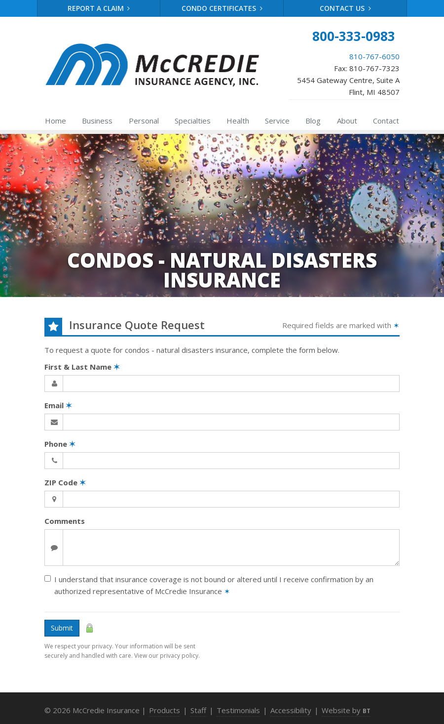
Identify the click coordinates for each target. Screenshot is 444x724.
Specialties (193, 121)
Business (97, 121)
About (347, 121)
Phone (59, 444)
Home (55, 121)
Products (164, 710)
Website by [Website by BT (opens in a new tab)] (346, 710)
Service (277, 121)
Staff (198, 710)
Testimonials (238, 710)
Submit (62, 628)
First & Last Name (82, 367)
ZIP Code (65, 482)
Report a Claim (99, 8)
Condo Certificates (222, 8)
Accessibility (290, 710)
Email (58, 405)
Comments (64, 521)
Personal (144, 121)
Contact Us (345, 8)
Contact (386, 121)
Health (237, 121)
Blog (313, 121)
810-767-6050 (374, 56)
